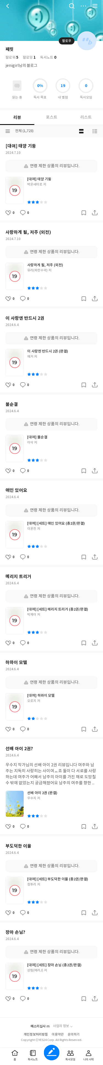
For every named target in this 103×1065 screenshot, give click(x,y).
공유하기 (95, 213)
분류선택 (7, 131)
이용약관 (58, 1034)
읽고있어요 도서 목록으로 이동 (17, 85)
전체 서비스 (95, 6)
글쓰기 (51, 1052)
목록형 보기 (94, 131)
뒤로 (8, 6)
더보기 (83, 6)
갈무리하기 (84, 213)
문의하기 (74, 1034)
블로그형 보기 (81, 131)
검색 (71, 6)
